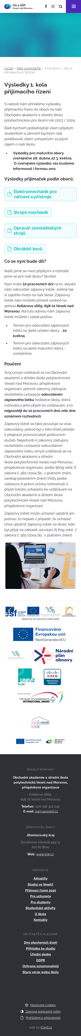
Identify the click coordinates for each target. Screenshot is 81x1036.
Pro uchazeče (29, 68)
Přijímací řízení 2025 (40, 890)
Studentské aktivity (40, 908)
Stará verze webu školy (40, 972)
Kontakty (41, 920)
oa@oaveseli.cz (46, 811)
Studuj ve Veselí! (40, 884)
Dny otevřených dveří (40, 942)
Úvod (8, 68)
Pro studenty (41, 902)
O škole (40, 914)
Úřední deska (40, 954)
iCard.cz (46, 1027)
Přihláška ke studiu (40, 948)
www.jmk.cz (45, 854)
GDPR (40, 960)
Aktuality (40, 878)
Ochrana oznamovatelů (40, 966)
